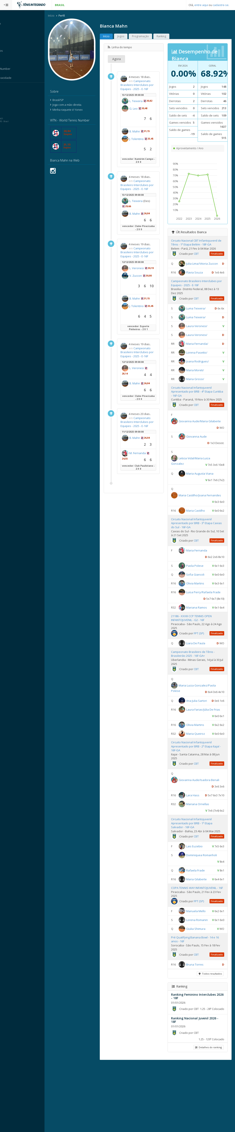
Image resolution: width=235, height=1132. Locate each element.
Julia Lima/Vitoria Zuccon (206, 264)
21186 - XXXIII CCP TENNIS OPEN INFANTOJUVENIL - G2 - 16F (195, 642)
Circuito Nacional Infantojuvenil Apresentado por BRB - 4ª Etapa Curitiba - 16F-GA (195, 398)
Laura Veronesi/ (200, 333)
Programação (148, 36)
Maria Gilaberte (200, 926)
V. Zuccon (143, 300)
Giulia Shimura (199, 993)
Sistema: (7, 88)
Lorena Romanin (200, 977)
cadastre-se (221, 5)
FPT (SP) (202, 657)
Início (59, 16)
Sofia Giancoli (199, 585)
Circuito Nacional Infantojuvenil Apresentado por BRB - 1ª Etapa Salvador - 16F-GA (195, 866)
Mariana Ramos (200, 624)
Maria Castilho (199, 521)
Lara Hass (196, 832)
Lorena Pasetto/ (200, 359)
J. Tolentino (144, 147)
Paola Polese (198, 576)
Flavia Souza (198, 279)
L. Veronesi (144, 288)
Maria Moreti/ (199, 377)
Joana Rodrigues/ (201, 368)
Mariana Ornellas (201, 847)
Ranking (169, 36)
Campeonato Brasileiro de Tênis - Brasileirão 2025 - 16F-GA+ (196, 678)
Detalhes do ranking (208, 1115)
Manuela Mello (199, 969)
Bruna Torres (198, 1028)
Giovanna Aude (200, 447)
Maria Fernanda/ (201, 350)
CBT (199, 254)
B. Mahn (142, 139)
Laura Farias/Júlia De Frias (199, 746)
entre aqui (201, 5)
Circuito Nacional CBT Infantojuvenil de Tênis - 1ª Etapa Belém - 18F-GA (198, 243)
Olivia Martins (199, 594)
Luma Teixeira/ (199, 315)
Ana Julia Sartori (200, 724)
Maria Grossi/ (199, 386)
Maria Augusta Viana (203, 484)
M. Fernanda (145, 493)
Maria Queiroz (199, 770)
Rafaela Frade (199, 917)
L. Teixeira (143, 105)
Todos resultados (209, 1037)
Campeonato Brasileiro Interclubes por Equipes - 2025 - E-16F (143, 87)
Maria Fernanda (200, 561)
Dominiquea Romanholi (205, 902)
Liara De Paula (199, 667)
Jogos (128, 36)
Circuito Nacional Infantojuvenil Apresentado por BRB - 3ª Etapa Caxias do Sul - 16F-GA (195, 534)
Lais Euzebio (198, 893)
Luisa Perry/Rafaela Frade (199, 609)
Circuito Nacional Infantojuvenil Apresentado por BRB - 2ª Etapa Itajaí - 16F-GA (199, 783)
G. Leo (141, 117)
